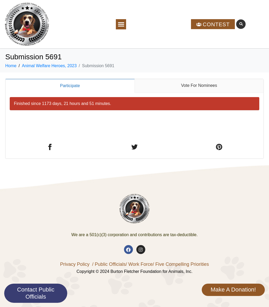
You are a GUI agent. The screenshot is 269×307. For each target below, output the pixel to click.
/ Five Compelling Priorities (181, 264)
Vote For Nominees (199, 85)
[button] (121, 24)
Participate (70, 85)
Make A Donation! (233, 289)
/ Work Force (139, 264)
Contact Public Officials (35, 293)
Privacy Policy (75, 264)
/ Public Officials (109, 264)
